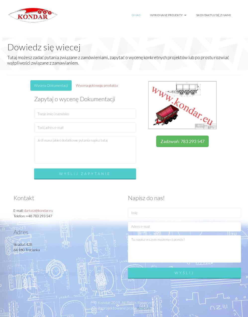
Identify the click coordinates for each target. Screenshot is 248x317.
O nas (136, 15)
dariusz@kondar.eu (38, 210)
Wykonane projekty (168, 15)
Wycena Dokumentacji (51, 85)
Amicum (143, 308)
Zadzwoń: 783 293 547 (182, 141)
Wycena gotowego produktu (97, 85)
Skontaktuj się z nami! (213, 15)
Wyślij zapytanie (85, 173)
